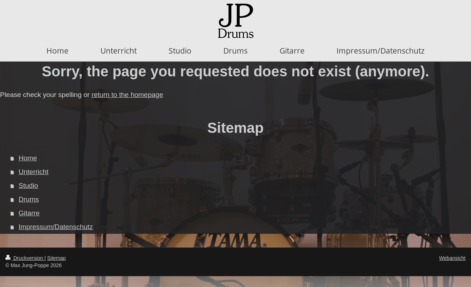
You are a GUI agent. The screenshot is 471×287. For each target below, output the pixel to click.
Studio (28, 185)
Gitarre (29, 213)
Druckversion (24, 258)
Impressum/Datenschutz (55, 227)
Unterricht (33, 172)
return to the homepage (127, 94)
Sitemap (56, 258)
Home (27, 158)
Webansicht (452, 258)
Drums (28, 199)
